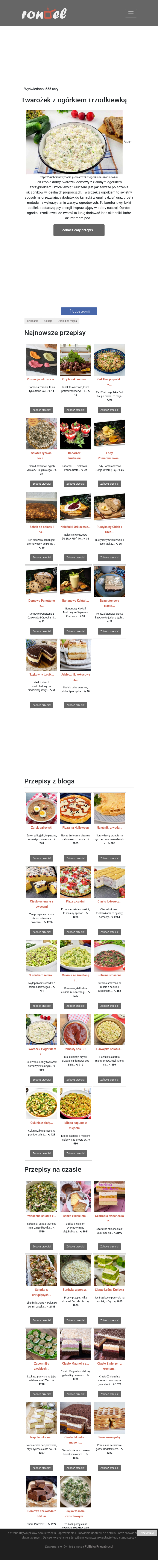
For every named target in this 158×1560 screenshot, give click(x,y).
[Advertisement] (79, 56)
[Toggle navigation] (131, 13)
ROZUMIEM (147, 1532)
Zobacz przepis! (42, 409)
